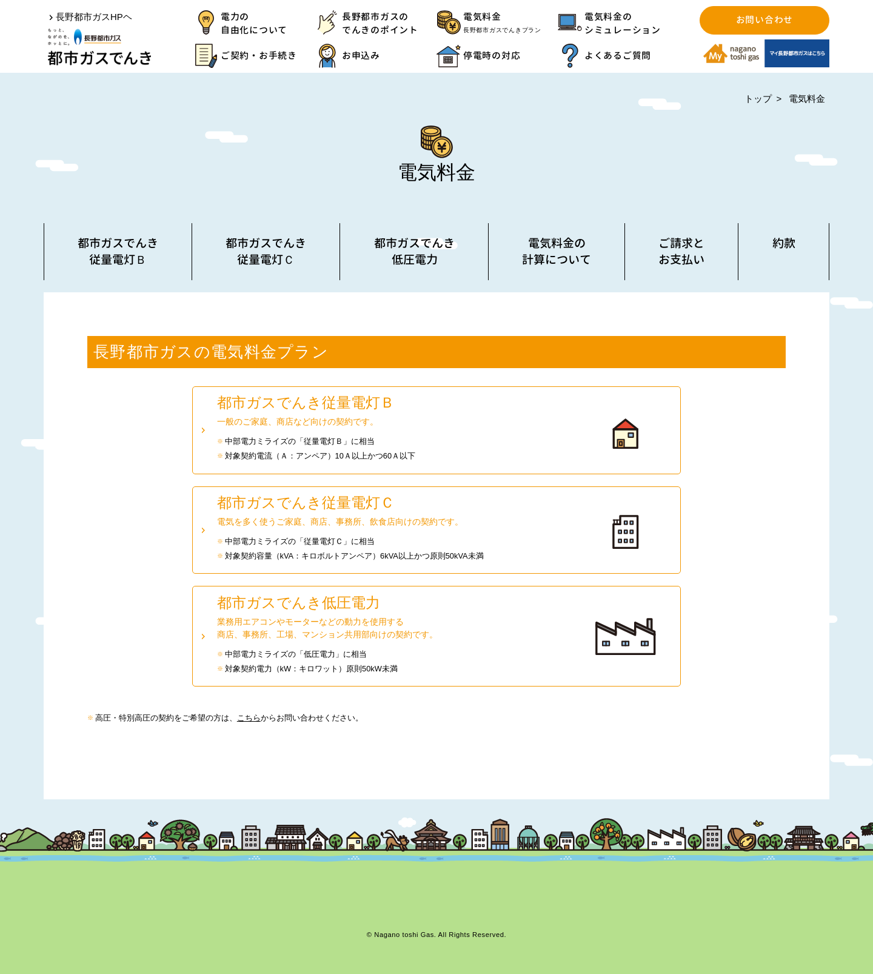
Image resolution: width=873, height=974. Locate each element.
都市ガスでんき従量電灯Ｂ (118, 251)
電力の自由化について (254, 23)
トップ (758, 98)
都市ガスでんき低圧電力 (414, 251)
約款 (783, 243)
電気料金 (510, 24)
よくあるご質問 (617, 55)
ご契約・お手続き (259, 55)
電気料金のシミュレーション (622, 23)
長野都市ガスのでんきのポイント (380, 23)
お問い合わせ (764, 19)
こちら (249, 717)
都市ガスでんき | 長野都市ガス (99, 47)
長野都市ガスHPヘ (94, 17)
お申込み (361, 55)
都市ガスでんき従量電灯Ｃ (266, 251)
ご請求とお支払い (681, 251)
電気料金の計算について (556, 251)
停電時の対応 (491, 55)
